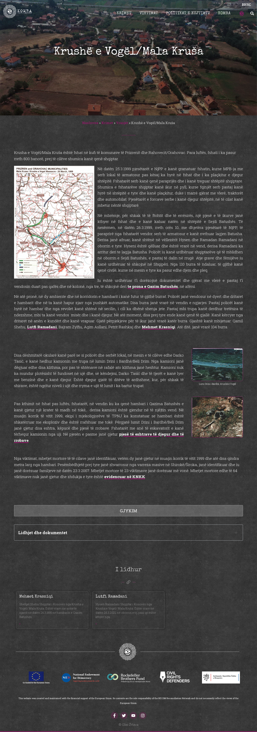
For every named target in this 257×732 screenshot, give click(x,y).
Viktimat (149, 13)
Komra (224, 13)
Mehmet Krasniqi (158, 326)
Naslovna (90, 123)
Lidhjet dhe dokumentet (42, 532)
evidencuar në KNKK (124, 476)
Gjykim (128, 511)
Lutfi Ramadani (42, 326)
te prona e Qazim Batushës (152, 286)
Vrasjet (122, 123)
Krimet (124, 13)
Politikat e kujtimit (188, 13)
